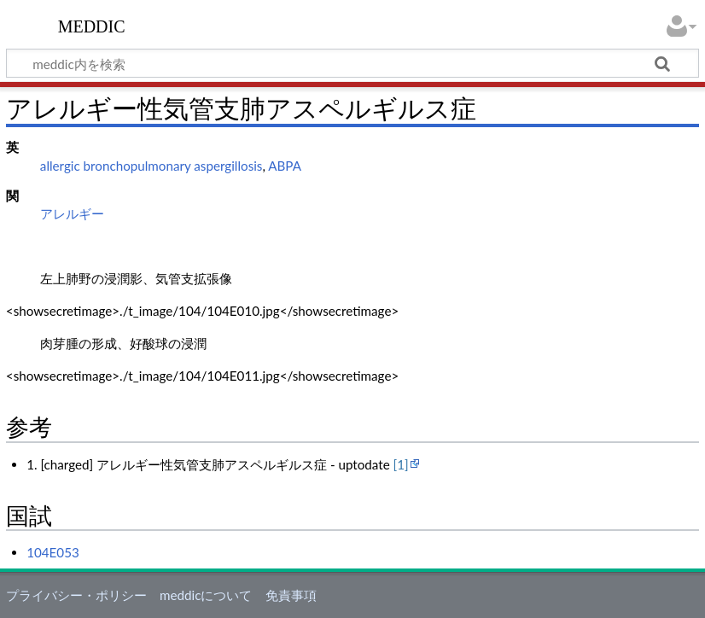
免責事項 (291, 595)
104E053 (52, 552)
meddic (91, 25)
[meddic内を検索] (352, 63)
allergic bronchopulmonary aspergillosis (151, 165)
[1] (401, 464)
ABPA (284, 165)
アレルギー (72, 213)
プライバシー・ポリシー (76, 595)
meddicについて (206, 595)
